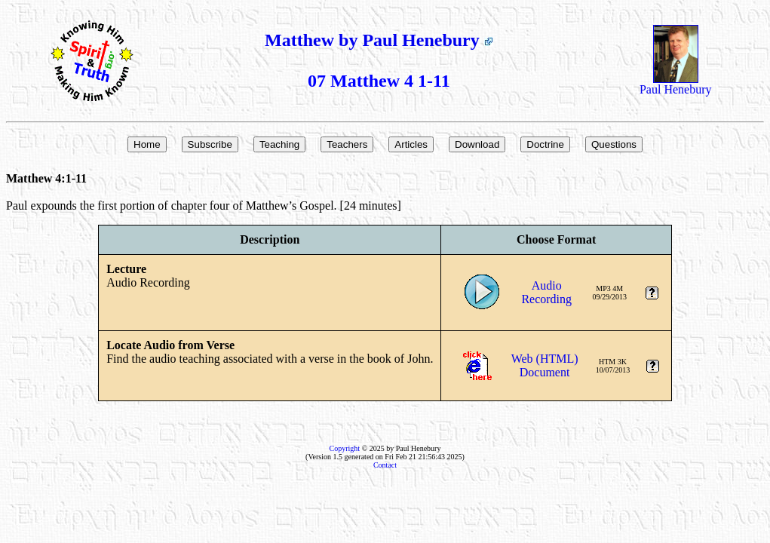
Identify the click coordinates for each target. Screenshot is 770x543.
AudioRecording (546, 292)
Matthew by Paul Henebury (379, 40)
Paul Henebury (676, 84)
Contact (385, 465)
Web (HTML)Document (544, 365)
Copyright (345, 448)
